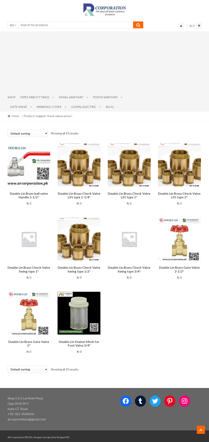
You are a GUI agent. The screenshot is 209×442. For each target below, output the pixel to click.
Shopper (37, 435)
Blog (110, 106)
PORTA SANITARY (105, 97)
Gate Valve (18, 106)
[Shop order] (28, 133)
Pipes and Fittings (34, 97)
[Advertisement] (105, 62)
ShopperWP (63, 435)
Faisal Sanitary (71, 97)
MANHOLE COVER (49, 106)
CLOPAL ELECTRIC (83, 106)
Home (15, 116)
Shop (12, 97)
